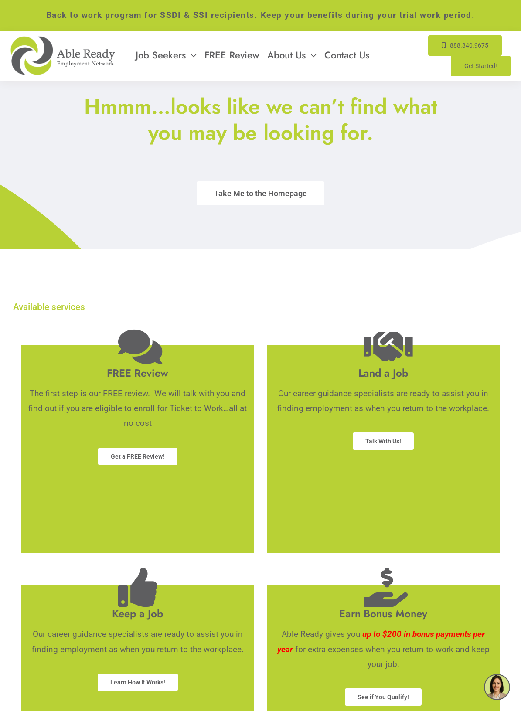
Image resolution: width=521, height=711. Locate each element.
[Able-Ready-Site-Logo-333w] (62, 40)
